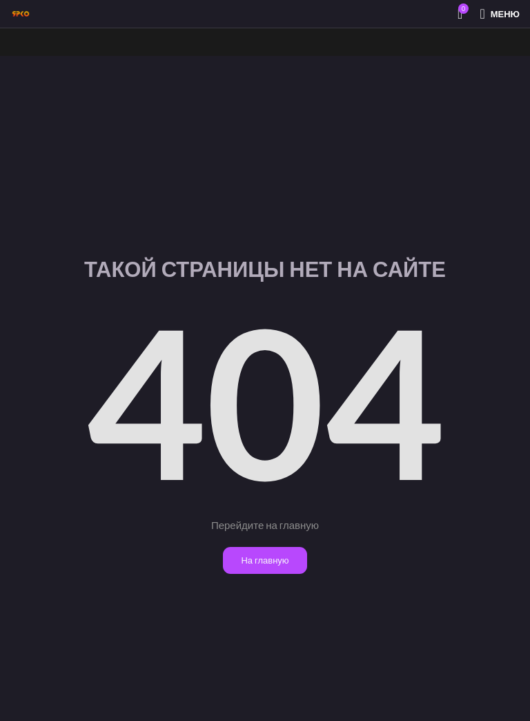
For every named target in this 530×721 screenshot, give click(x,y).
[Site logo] (20, 13)
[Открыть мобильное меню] (500, 14)
